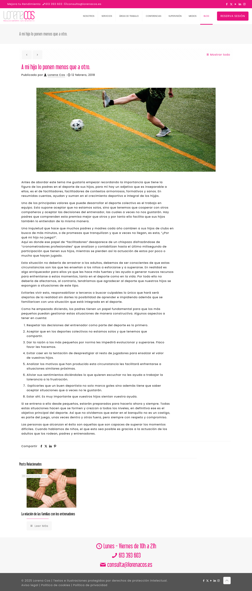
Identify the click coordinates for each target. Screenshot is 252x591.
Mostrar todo (218, 55)
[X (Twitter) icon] (231, 4)
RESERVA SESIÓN (232, 16)
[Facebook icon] (227, 4)
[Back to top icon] (227, 580)
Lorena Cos (56, 75)
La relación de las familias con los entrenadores (48, 514)
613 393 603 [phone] (53, 4)
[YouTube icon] (235, 4)
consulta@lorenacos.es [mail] (84, 4)
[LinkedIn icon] (240, 4)
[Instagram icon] (244, 4)
